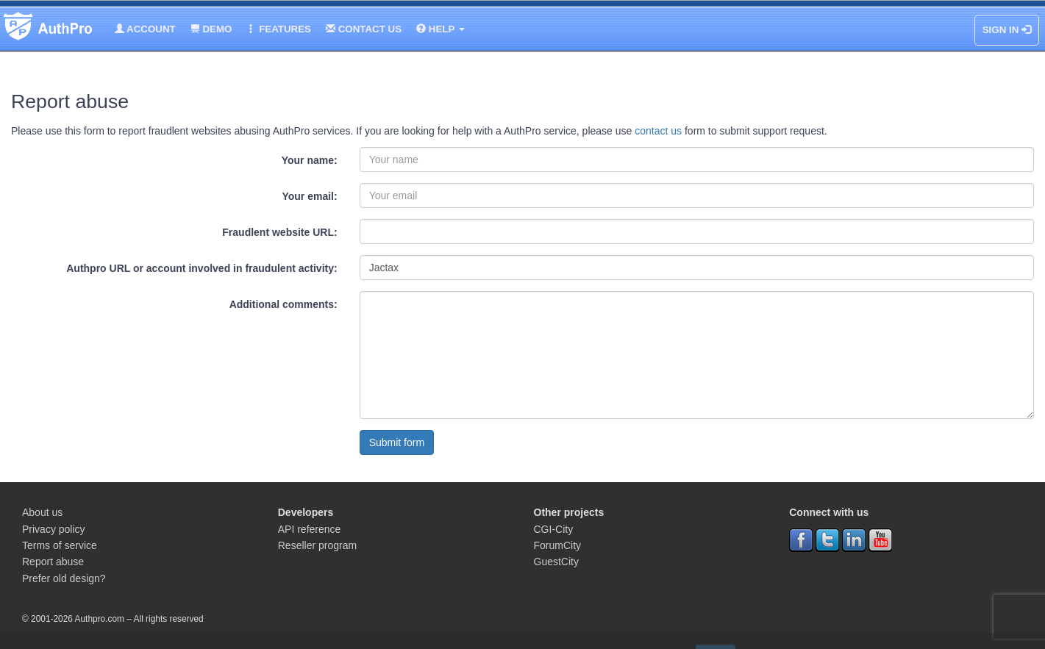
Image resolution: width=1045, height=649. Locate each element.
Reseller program (317, 545)
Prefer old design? (64, 578)
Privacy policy (53, 529)
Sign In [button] (1006, 29)
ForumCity (558, 545)
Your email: (309, 196)
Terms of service (59, 545)
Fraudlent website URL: (279, 232)
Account (145, 29)
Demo (211, 29)
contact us (658, 131)
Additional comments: (283, 304)
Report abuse (53, 561)
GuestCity (556, 561)
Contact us (364, 29)
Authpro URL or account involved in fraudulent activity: (201, 268)
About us (42, 512)
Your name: (310, 160)
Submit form (396, 442)
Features (278, 29)
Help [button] (440, 29)
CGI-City (554, 529)
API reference (309, 529)
